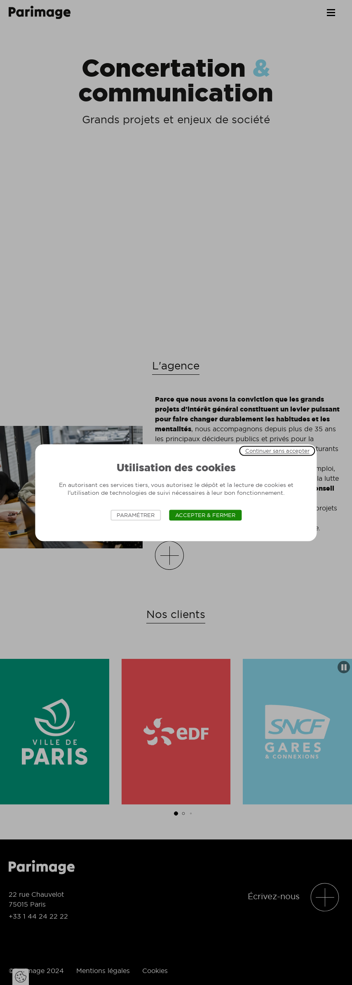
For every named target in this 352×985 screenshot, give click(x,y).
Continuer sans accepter (277, 450)
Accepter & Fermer (205, 515)
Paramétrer (136, 515)
